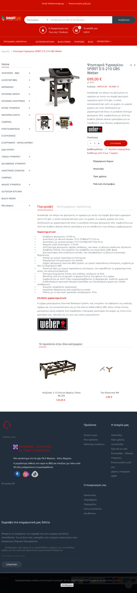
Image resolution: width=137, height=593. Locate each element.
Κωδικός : (92, 86)
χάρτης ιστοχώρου (120, 471)
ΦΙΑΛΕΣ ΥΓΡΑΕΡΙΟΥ (11, 184)
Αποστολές (116, 435)
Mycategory (7, 205)
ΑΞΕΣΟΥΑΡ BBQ (9, 80)
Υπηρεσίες (116, 457)
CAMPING (6, 121)
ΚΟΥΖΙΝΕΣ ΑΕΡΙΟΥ (11, 94)
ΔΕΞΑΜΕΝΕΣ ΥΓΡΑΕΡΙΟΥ (14, 163)
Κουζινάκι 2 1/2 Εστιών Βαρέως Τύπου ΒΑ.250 (61, 394)
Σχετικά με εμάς (119, 448)
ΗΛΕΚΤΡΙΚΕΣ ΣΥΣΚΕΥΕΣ (13, 170)
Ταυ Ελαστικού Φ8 (110, 392)
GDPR (114, 476)
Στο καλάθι (115, 143)
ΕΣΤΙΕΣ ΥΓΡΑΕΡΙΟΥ (11, 107)
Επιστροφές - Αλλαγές (122, 453)
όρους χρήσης (114, 580)
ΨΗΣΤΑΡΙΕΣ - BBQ (10, 73)
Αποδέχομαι (67, 585)
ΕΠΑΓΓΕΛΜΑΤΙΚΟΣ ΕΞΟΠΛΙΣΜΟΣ (11, 132)
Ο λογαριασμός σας (95, 485)
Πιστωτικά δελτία (93, 508)
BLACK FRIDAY (9, 198)
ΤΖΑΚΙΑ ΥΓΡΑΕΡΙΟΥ (11, 156)
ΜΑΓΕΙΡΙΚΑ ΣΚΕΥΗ (11, 114)
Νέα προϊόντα (91, 439)
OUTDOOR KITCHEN (12, 191)
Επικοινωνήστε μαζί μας (80, 3)
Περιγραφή (45, 206)
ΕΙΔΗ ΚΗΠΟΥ (8, 149)
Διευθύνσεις (90, 513)
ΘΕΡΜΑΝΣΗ (7, 87)
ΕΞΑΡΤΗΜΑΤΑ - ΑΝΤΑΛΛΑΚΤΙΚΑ (17, 142)
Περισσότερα (103, 41)
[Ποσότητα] (94, 143)
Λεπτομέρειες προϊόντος (74, 206)
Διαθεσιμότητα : (95, 149)
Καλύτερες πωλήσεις (94, 444)
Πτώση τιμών (90, 435)
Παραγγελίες (90, 504)
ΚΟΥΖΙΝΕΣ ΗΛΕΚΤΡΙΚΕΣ (13, 100)
